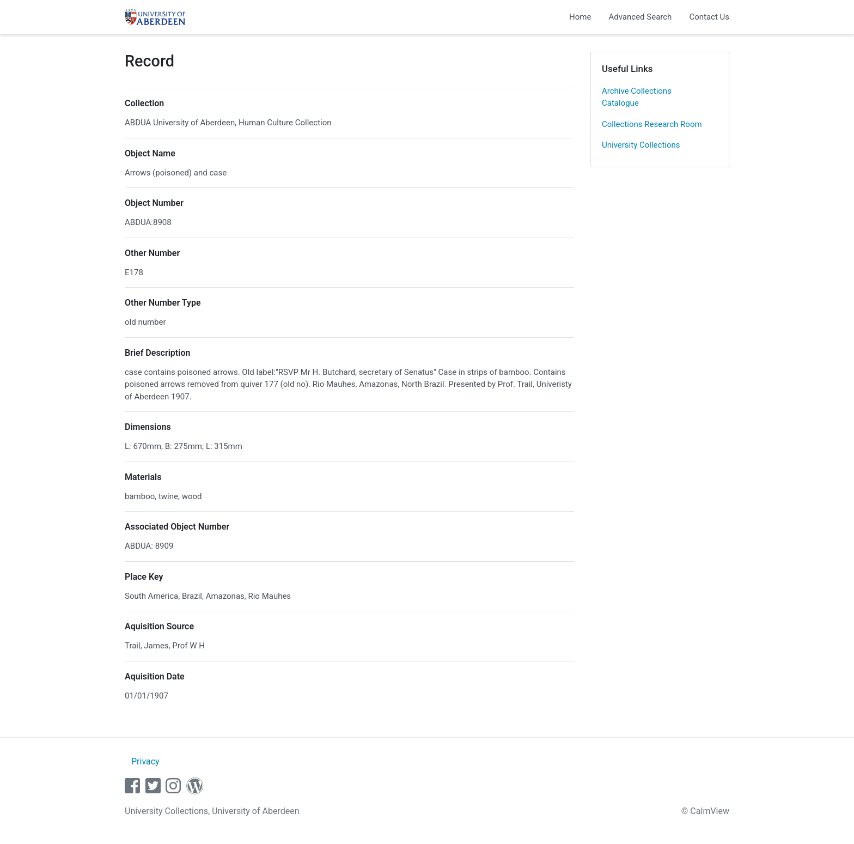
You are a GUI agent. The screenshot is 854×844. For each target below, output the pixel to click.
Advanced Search (640, 17)
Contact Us (709, 17)
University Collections (641, 145)
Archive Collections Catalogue (637, 97)
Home (580, 17)
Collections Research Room (652, 124)
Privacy (145, 761)
